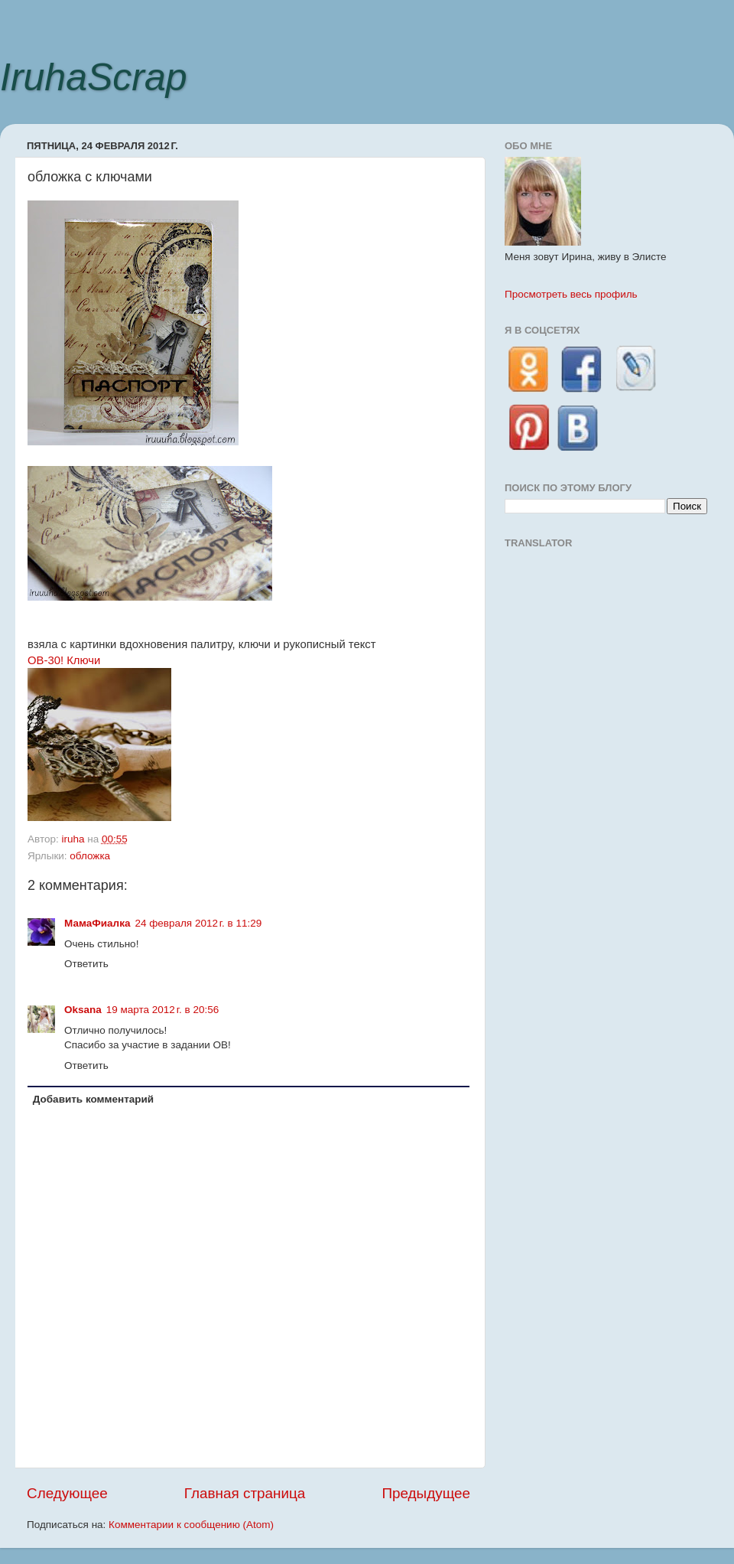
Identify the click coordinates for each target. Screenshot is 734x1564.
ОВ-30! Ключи (64, 660)
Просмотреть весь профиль (571, 294)
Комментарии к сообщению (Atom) (191, 1524)
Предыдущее (426, 1493)
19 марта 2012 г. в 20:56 (162, 1009)
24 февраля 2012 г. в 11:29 (198, 923)
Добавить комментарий (93, 1099)
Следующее (67, 1493)
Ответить (86, 963)
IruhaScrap (93, 77)
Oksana (83, 1009)
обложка (90, 856)
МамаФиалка (97, 923)
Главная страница (245, 1493)
